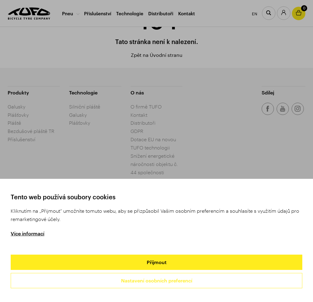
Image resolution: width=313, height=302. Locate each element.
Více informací (27, 233)
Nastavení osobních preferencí (156, 280)
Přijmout (157, 262)
